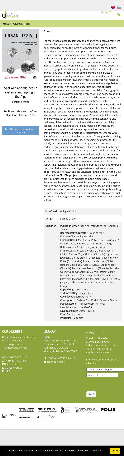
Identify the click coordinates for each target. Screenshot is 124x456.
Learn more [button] (95, 450)
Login (119, 2)
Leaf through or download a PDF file (20, 130)
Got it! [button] (114, 451)
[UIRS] (10, 15)
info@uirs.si (11, 364)
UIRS (7, 371)
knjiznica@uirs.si (56, 361)
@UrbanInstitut (13, 367)
